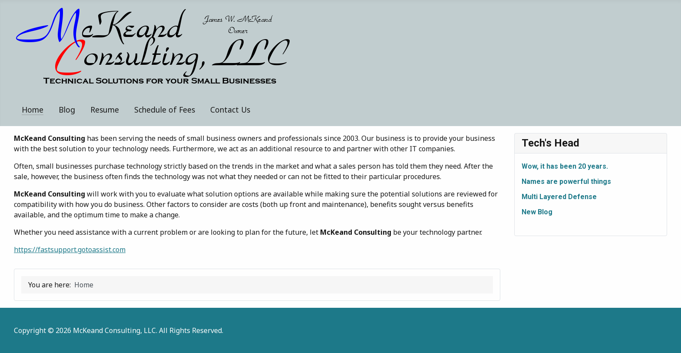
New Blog (537, 212)
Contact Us (230, 109)
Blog (67, 109)
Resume (104, 109)
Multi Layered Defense (559, 197)
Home (32, 109)
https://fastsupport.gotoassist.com (70, 249)
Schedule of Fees (164, 109)
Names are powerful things (566, 181)
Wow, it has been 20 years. (565, 166)
